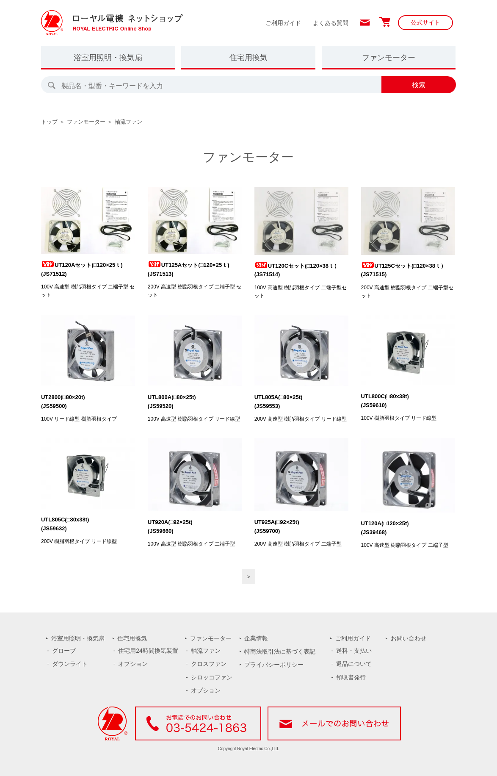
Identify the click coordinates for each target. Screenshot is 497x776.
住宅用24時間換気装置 (148, 650)
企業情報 (256, 638)
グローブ (64, 650)
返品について (354, 663)
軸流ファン (128, 122)
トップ (49, 122)
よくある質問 (330, 22)
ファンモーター (388, 57)
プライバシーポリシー (274, 664)
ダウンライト (70, 663)
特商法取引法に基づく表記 (279, 651)
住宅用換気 (248, 57)
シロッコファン (211, 677)
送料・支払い (354, 650)
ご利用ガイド (283, 22)
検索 (418, 85)
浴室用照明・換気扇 (108, 57)
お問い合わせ (408, 638)
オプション (133, 663)
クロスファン (208, 663)
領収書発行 (351, 677)
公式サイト (425, 22)
